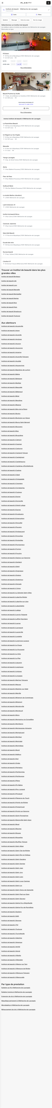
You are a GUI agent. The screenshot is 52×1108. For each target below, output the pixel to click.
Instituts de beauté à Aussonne (12, 348)
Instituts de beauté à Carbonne (11, 448)
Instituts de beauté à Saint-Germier (13, 864)
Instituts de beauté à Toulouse (11, 929)
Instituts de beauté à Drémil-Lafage (13, 505)
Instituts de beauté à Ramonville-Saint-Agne (16, 820)
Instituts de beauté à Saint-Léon (12, 877)
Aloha (5, 167)
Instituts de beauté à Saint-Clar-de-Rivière (15, 850)
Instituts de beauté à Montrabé (11, 741)
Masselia (6, 146)
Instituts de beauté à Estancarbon (12, 518)
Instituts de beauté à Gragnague (12, 571)
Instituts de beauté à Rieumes (11, 829)
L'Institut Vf (7, 261)
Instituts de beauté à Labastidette (12, 606)
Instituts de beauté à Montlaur (11, 737)
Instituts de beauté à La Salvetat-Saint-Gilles (16, 593)
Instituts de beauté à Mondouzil (12, 711)
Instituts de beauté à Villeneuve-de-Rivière (15, 968)
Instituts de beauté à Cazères (11, 470)
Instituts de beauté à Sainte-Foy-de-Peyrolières (17, 907)
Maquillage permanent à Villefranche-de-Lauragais (18, 1001)
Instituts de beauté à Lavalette (11, 636)
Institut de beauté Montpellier (11, 294)
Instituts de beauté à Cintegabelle (12, 479)
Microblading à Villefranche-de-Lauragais (15, 1005)
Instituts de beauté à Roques (11, 833)
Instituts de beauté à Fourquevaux (13, 545)
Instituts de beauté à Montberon (12, 724)
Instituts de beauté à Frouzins (11, 553)
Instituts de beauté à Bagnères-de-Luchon (15, 370)
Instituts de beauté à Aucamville (12, 326)
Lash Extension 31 (9, 205)
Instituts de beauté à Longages (11, 676)
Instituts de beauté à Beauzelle (11, 387)
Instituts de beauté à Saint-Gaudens (13, 859)
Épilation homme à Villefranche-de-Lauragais (16, 992)
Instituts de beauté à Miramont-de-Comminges (17, 698)
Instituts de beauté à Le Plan (11, 658)
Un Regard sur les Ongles (11, 135)
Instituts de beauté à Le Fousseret (12, 649)
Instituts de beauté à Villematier (12, 960)
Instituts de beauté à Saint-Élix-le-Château (15, 855)
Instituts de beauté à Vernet (10, 951)
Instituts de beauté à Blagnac (11, 405)
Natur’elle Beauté (8, 233)
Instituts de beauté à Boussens (11, 427)
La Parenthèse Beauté (10, 123)
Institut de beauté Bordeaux (10, 276)
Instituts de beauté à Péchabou (12, 767)
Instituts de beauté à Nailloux (11, 754)
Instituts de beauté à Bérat (10, 396)
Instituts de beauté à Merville (11, 693)
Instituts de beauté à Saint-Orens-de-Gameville (17, 890)
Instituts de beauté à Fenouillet (11, 523)
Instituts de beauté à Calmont (11, 440)
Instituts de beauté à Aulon (10, 330)
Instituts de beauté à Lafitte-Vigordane (14, 619)
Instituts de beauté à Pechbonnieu (13, 772)
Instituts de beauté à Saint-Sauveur (13, 899)
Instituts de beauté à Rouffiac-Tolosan (14, 842)
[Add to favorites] (48, 34)
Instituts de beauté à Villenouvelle (12, 977)
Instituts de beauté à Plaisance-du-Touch (15, 798)
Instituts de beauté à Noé (9, 759)
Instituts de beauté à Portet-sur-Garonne (15, 811)
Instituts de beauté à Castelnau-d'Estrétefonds (17, 466)
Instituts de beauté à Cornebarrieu (13, 488)
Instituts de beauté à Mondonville (12, 706)
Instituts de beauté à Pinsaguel (11, 794)
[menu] (2, 3)
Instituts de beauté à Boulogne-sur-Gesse (15, 418)
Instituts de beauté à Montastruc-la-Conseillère (17, 719)
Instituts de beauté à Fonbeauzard (13, 531)
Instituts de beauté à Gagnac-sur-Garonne (15, 558)
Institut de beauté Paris (9, 307)
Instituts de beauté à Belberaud (12, 392)
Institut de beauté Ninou (11, 214)
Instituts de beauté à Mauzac (11, 684)
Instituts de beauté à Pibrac (10, 781)
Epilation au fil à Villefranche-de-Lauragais (15, 988)
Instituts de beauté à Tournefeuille (13, 934)
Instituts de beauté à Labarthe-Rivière (14, 597)
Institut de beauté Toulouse (10, 316)
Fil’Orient (6, 53)
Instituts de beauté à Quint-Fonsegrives (14, 816)
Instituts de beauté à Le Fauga (11, 645)
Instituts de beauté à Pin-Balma (12, 785)
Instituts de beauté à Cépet (10, 475)
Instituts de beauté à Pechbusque (12, 776)
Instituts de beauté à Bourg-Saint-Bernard (15, 422)
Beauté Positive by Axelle (11, 93)
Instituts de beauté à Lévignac (11, 671)
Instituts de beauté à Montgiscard (12, 732)
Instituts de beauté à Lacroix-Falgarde (14, 614)
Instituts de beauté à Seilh (10, 916)
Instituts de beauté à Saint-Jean (12, 868)
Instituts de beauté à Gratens (11, 575)
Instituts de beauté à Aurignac (11, 339)
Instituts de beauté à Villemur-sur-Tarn (14, 964)
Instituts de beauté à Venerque (11, 942)
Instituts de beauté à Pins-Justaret (13, 789)
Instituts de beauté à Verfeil (10, 947)
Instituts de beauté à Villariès (11, 955)
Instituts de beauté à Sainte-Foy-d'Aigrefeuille (16, 903)
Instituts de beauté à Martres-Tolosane (14, 680)
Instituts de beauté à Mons (10, 715)
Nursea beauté (8, 252)
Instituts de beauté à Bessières (11, 400)
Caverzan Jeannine (9, 224)
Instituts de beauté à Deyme (10, 496)
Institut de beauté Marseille (10, 290)
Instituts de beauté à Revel (10, 824)
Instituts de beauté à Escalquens (12, 514)
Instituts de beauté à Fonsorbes (12, 536)
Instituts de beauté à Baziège (11, 383)
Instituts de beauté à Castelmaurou (13, 462)
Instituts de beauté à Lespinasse (12, 667)
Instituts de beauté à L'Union (11, 588)
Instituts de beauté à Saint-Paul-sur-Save (15, 894)
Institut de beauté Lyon (9, 285)
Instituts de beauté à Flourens (11, 527)
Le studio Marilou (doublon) (12, 195)
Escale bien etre (8, 242)
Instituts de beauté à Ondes (10, 763)
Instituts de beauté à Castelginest (12, 457)
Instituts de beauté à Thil (9, 925)
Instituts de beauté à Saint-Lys (11, 885)
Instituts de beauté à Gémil (10, 566)
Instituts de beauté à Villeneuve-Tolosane (15, 973)
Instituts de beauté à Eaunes (11, 510)
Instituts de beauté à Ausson (11, 344)
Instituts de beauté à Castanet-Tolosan (14, 453)
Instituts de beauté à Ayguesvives (12, 365)
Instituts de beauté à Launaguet (12, 628)
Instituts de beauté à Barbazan (11, 379)
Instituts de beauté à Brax (10, 431)
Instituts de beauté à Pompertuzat (13, 807)
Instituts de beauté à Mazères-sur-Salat (14, 689)
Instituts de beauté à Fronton (11, 549)
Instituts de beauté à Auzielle (11, 361)
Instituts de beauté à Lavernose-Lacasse (15, 641)
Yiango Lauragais (9, 157)
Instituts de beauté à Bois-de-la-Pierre (14, 409)
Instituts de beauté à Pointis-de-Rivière (14, 802)
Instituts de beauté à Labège (11, 610)
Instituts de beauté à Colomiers (12, 483)
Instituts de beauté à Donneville (12, 501)
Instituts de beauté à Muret (10, 750)
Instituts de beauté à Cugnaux (11, 492)
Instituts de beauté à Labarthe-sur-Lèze (14, 601)
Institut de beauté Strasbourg (11, 311)
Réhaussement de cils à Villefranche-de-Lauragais (18, 1009)
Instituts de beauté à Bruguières (12, 435)
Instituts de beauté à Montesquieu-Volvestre (16, 728)
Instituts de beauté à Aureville (11, 335)
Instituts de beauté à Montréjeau (12, 746)
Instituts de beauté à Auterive (11, 352)
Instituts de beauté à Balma (10, 374)
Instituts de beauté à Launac (11, 623)
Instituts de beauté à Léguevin (11, 663)
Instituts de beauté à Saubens (11, 912)
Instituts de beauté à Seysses (11, 920)
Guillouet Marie (8, 186)
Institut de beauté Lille (8, 281)
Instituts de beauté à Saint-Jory (12, 872)
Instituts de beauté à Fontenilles (12, 540)
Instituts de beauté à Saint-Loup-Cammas (15, 881)
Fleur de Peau (7, 176)
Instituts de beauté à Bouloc (10, 413)
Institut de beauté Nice (9, 303)
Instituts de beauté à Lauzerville (12, 632)
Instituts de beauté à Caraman (11, 444)
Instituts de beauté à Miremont (11, 702)
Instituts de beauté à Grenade (11, 584)
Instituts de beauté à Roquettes (12, 837)
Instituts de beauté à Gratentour (12, 580)
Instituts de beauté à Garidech (11, 562)
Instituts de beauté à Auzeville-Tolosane (15, 357)
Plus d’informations (26, 67)
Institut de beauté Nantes (10, 298)
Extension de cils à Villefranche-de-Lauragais (16, 996)
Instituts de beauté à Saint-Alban (12, 846)
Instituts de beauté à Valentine (11, 938)
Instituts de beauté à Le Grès (11, 654)
